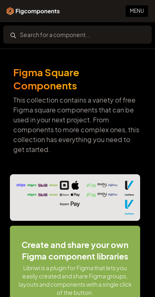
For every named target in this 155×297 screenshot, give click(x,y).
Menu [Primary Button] (137, 11)
